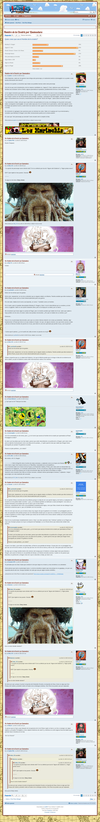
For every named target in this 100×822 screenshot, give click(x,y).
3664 (82, 279)
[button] (95, 35)
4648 (82, 179)
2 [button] (83, 35)
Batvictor (78, 591)
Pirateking (49, 810)
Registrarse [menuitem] (27, 16)
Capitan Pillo (79, 148)
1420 (82, 89)
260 (81, 303)
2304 (82, 498)
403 (81, 436)
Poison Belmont (80, 407)
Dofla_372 (78, 173)
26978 (82, 154)
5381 (82, 596)
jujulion (78, 83)
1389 (82, 739)
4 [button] (88, 35)
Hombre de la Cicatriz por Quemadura (23, 32)
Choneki (78, 492)
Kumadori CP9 (79, 570)
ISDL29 (77, 733)
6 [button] (92, 35)
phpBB (45, 806)
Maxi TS (78, 274)
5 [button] (90, 35)
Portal (9, 16)
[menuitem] (17, 19)
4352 (82, 575)
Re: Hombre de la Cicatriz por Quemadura (17, 138)
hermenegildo (79, 430)
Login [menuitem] (17, 16)
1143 (82, 412)
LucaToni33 (78, 298)
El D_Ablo (78, 463)
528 (81, 469)
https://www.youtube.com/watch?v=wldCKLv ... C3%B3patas (48, 574)
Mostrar (13, 254)
